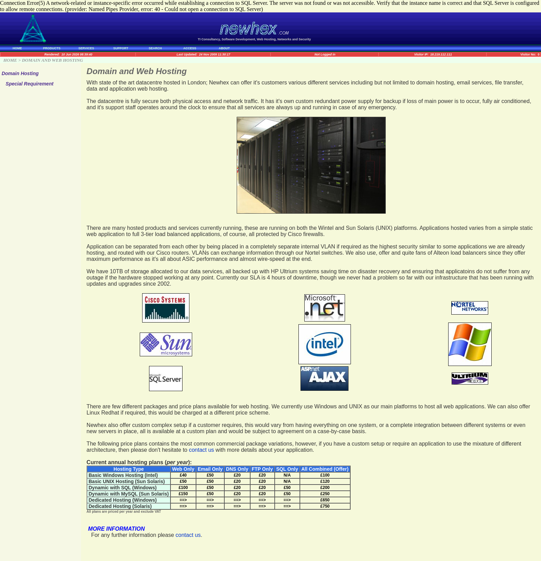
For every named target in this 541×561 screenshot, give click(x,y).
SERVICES (86, 48)
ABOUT (224, 48)
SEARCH (155, 48)
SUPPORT (120, 48)
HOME (17, 48)
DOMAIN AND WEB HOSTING (52, 60)
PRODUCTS (52, 48)
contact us (201, 450)
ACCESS (189, 48)
